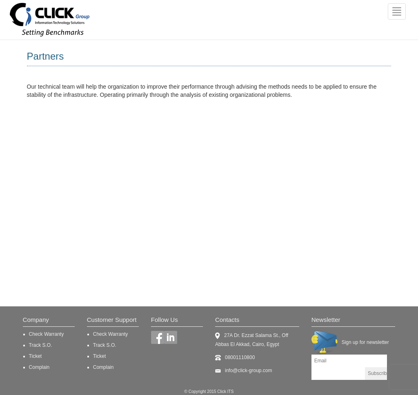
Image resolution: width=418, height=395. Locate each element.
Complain (39, 367)
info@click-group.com (248, 370)
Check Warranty (46, 334)
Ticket (35, 356)
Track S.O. (40, 345)
